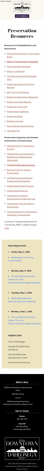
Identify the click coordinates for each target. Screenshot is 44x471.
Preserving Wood (15, 116)
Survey (18, 397)
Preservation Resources (19, 362)
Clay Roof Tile (13, 130)
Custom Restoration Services (20, 126)
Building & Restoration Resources (22, 97)
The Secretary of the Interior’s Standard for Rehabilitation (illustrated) (21, 157)
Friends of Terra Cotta (17, 106)
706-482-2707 (22, 419)
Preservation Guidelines (18, 111)
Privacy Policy (22, 469)
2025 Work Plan (18, 394)
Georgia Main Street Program (20, 186)
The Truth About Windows (19, 66)
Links (6, 228)
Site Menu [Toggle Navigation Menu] (22, 16)
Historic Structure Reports (19, 102)
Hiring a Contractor (16, 71)
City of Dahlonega (16, 341)
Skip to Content (5, 1)
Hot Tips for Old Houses (18, 92)
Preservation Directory (17, 190)
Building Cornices (15, 121)
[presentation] (22, 6)
